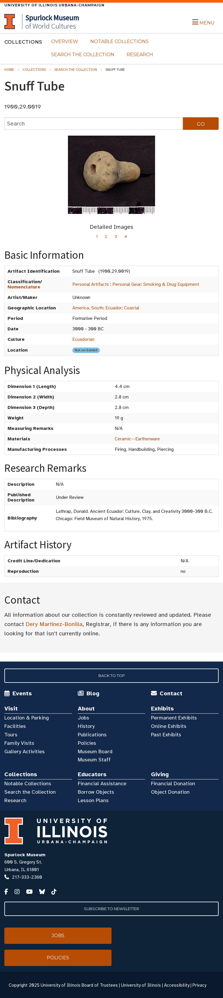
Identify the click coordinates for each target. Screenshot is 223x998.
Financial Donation (173, 783)
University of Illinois (141, 985)
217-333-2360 (27, 877)
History (86, 726)
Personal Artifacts (90, 284)
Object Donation (170, 792)
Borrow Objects (96, 792)
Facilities (15, 726)
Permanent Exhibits (174, 718)
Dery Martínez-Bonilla (54, 624)
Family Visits (19, 743)
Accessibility (176, 985)
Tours (10, 734)
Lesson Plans (93, 800)
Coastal (131, 308)
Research (140, 54)
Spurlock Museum (24, 855)
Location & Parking (26, 718)
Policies (87, 743)
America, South (87, 308)
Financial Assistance (102, 783)
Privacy (199, 985)
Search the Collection (82, 54)
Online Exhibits (168, 726)
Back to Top (111, 675)
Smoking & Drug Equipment (171, 284)
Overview (64, 41)
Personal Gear (126, 284)
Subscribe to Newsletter (111, 908)
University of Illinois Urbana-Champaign (54, 5)
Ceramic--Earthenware (137, 439)
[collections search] (93, 123)
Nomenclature (24, 287)
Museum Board (95, 751)
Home (9, 70)
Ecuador (113, 308)
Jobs (83, 718)
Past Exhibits (166, 734)
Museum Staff (94, 759)
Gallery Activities (24, 751)
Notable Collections (119, 41)
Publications (92, 734)
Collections (34, 70)
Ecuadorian (83, 339)
